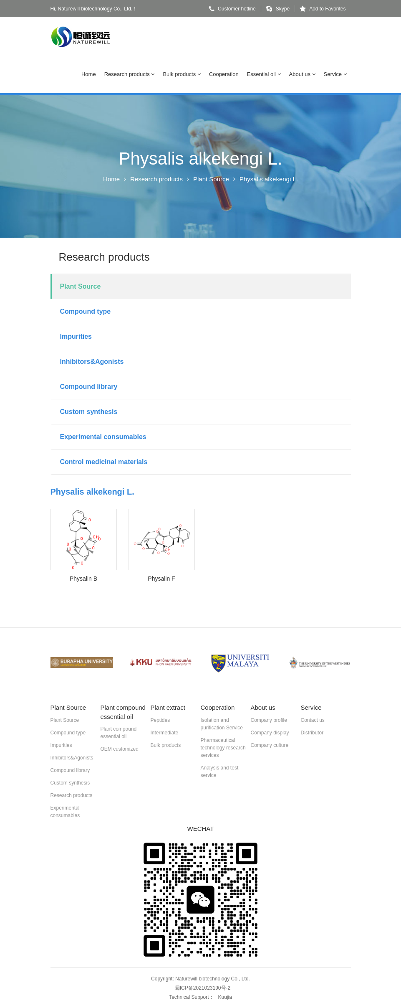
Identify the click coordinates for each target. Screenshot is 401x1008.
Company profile (269, 720)
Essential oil (264, 74)
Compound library (89, 386)
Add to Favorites (323, 9)
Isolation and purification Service (222, 724)
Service (335, 74)
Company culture (270, 745)
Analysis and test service (220, 771)
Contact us (313, 720)
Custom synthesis (89, 411)
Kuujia (225, 997)
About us (302, 74)
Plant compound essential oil (119, 732)
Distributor (312, 733)
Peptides (160, 720)
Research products (129, 74)
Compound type (85, 311)
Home (88, 74)
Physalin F (161, 578)
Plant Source (211, 179)
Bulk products (181, 74)
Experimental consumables (103, 436)
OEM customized (120, 749)
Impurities (76, 336)
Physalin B (83, 578)
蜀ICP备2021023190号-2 (202, 988)
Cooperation (224, 74)
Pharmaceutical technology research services (223, 747)
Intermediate (165, 733)
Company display (270, 733)
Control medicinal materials (104, 461)
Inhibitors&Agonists (92, 361)
